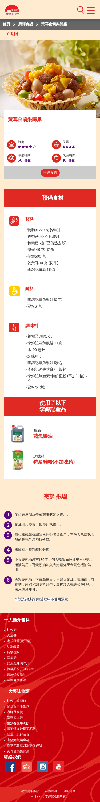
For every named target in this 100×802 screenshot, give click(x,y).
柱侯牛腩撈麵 (16, 701)
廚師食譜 (25, 24)
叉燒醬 (12, 635)
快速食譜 (50, 173)
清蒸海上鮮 (15, 718)
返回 (14, 34)
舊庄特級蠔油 (16, 674)
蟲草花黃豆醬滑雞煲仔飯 (24, 745)
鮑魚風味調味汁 (18, 663)
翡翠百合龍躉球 (18, 706)
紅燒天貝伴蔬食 (18, 734)
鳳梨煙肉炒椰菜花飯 (21, 729)
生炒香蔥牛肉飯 (18, 723)
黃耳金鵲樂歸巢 (18, 751)
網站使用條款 (30, 791)
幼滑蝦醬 (13, 646)
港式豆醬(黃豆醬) (19, 641)
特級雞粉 (13, 652)
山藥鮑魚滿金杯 (18, 740)
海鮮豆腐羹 (15, 712)
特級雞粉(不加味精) (21, 669)
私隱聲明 (51, 791)
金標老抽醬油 (16, 680)
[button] (80, 9)
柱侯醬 (12, 630)
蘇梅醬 (12, 658)
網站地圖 (70, 791)
